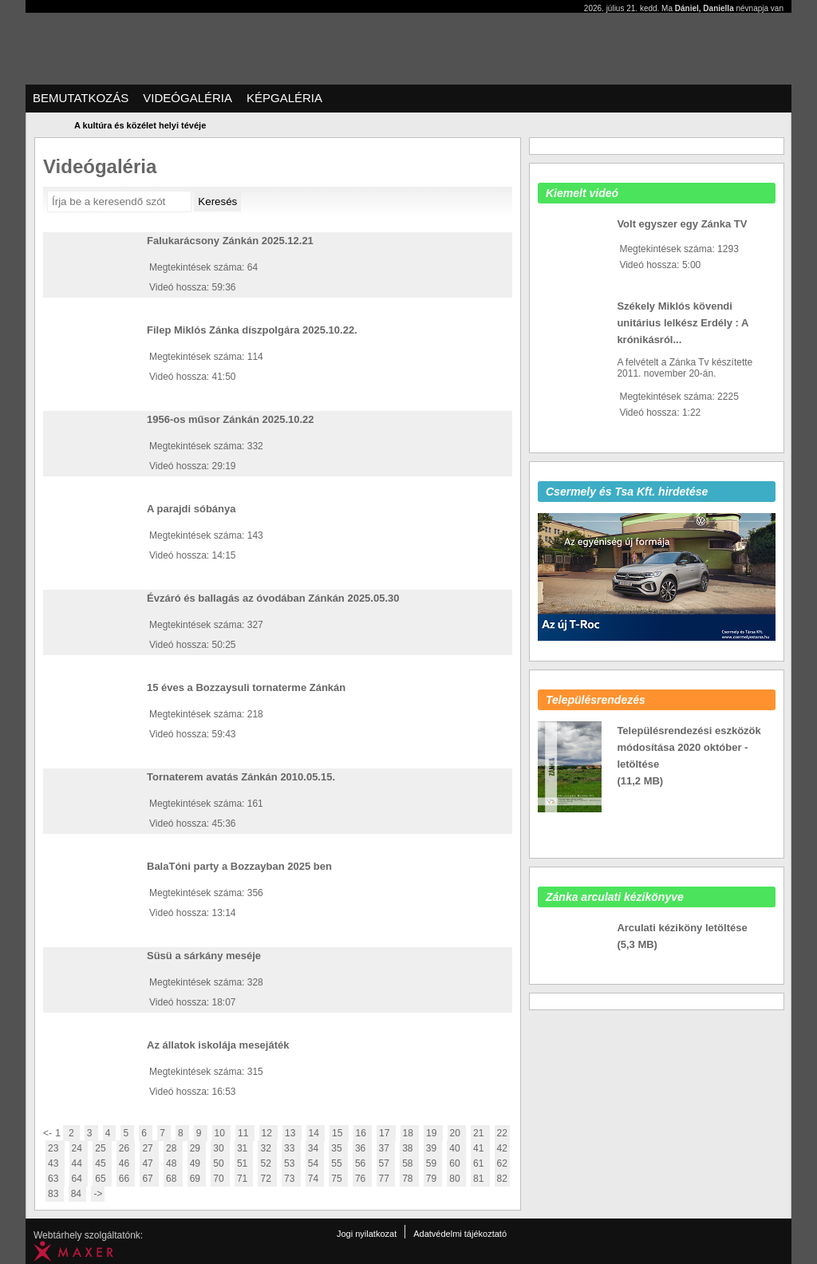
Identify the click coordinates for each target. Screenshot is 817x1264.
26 (126, 1148)
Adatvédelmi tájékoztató (460, 1233)
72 (267, 1178)
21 (480, 1133)
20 (457, 1133)
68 (173, 1178)
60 (456, 1163)
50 (220, 1163)
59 (433, 1163)
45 (102, 1163)
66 (126, 1178)
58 (409, 1163)
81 (480, 1178)
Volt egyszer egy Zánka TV (682, 224)
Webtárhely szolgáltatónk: (88, 1235)
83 (54, 1193)
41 (480, 1148)
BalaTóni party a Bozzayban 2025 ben (239, 866)
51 (244, 1163)
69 (197, 1178)
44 (79, 1163)
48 (173, 1163)
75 (338, 1178)
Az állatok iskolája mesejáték (218, 1045)
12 (269, 1133)
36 (362, 1148)
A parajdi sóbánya (191, 509)
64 (79, 1178)
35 (338, 1148)
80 (456, 1178)
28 (173, 1148)
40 (456, 1148)
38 (409, 1148)
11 (245, 1133)
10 (222, 1133)
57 (386, 1163)
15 (339, 1133)
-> (97, 1193)
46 (126, 1163)
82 (502, 1178)
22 (502, 1133)
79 (433, 1178)
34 (315, 1148)
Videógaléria (187, 98)
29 (197, 1148)
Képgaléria (284, 98)
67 (149, 1178)
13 (292, 1133)
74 (315, 1178)
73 (291, 1178)
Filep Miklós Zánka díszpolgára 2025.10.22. (252, 330)
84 (78, 1193)
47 (149, 1163)
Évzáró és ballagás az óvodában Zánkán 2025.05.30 (273, 598)
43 (55, 1163)
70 (220, 1178)
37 (386, 1148)
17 (386, 1133)
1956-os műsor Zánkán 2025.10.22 (230, 419)
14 (316, 1133)
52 (267, 1163)
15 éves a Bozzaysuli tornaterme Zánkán (246, 687)
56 (362, 1163)
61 (480, 1163)
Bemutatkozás (80, 98)
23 (55, 1148)
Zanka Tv (45, 34)
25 (102, 1148)
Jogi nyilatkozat (367, 1233)
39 (433, 1148)
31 (244, 1148)
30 (220, 1148)
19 (433, 1133)
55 (338, 1163)
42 (502, 1148)
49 (197, 1163)
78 (409, 1178)
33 (291, 1148)
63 (55, 1178)
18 (410, 1133)
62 (502, 1163)
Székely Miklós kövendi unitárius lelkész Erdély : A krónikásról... (682, 323)
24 (79, 1148)
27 (149, 1148)
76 (362, 1178)
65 (102, 1178)
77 (386, 1178)
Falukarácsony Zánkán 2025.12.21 (230, 241)
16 (363, 1133)
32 (267, 1148)
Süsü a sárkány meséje (204, 956)
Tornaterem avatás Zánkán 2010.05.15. (241, 777)
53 (291, 1163)
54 (315, 1163)
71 (244, 1178)
